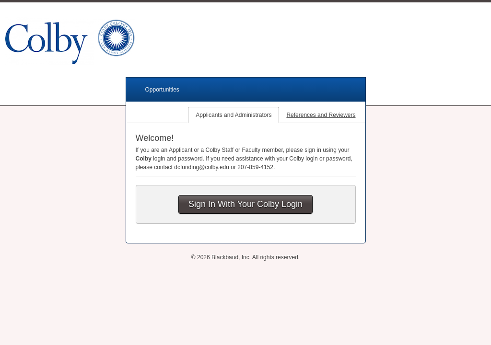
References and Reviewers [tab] (320, 115)
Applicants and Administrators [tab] (233, 115)
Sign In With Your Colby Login (245, 204)
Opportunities (162, 89)
